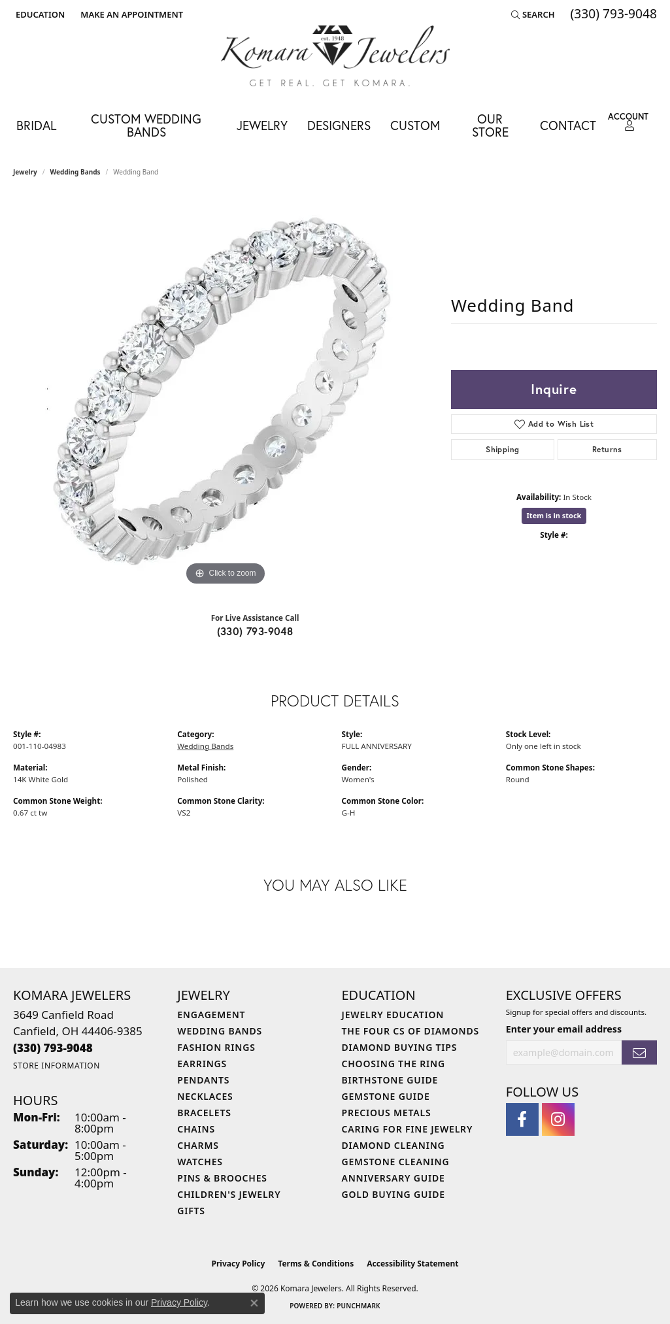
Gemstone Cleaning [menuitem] (396, 1161)
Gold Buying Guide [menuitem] (393, 1194)
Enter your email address (564, 1029)
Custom (415, 125)
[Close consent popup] (254, 1303)
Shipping (502, 449)
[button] (39, 14)
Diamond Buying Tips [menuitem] (400, 1047)
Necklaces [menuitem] (205, 1096)
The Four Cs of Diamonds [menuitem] (410, 1031)
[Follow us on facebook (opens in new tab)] (522, 1119)
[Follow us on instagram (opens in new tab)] (558, 1119)
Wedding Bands (75, 171)
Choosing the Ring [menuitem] (393, 1063)
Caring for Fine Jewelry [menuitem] (407, 1129)
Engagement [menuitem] (211, 1014)
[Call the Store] (53, 1047)
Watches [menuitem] (200, 1161)
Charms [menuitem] (197, 1145)
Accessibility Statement (412, 1263)
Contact (568, 125)
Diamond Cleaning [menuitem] (393, 1145)
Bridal (36, 125)
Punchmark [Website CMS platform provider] (358, 1305)
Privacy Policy (238, 1263)
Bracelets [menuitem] (204, 1112)
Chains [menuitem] (196, 1129)
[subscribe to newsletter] (639, 1052)
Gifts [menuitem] (191, 1210)
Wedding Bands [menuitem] (219, 1031)
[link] (130, 14)
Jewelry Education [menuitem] (393, 1014)
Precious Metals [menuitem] (386, 1112)
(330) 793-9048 (255, 631)
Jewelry (262, 125)
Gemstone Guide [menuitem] (386, 1096)
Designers (339, 125)
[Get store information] (56, 1065)
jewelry (25, 171)
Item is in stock (554, 515)
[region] (225, 393)
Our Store (490, 124)
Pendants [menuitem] (203, 1080)
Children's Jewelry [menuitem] (228, 1194)
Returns (607, 449)
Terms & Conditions (316, 1263)
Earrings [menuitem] (202, 1063)
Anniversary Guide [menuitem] (393, 1178)
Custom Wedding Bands (146, 124)
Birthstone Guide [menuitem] (390, 1080)
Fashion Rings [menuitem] (216, 1047)
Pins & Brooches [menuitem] (222, 1178)
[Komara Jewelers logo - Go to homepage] (335, 55)
